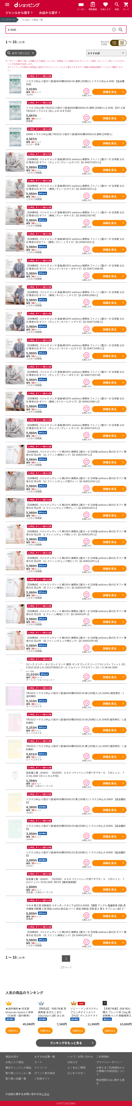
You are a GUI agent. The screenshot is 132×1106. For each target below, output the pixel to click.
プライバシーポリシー (109, 1062)
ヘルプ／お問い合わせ (80, 1056)
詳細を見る (110, 92)
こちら (45, 1094)
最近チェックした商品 (18, 1067)
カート (38, 1062)
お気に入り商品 (15, 1062)
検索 (121, 29)
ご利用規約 (102, 1056)
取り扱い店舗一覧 (16, 1078)
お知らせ (72, 1062)
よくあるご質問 (76, 1067)
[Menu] (7, 4)
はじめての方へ (76, 1073)
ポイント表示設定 (44, 1073)
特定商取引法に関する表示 (110, 1081)
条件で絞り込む (21, 53)
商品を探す (12, 1056)
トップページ (8, 19)
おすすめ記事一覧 (44, 1056)
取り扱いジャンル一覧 (18, 1073)
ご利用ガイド (42, 1078)
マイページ (40, 1067)
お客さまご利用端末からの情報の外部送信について (110, 1071)
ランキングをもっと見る (66, 1043)
